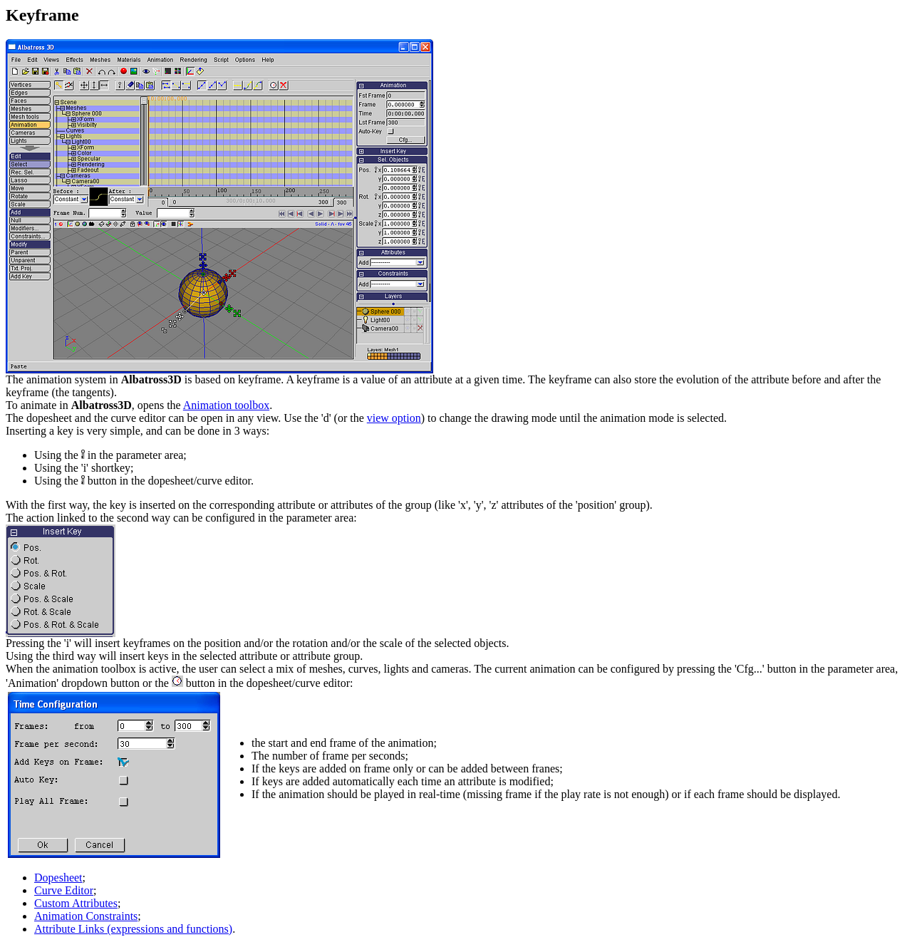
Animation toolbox (226, 405)
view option (394, 418)
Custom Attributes (76, 903)
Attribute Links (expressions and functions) (133, 929)
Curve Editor (63, 890)
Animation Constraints (86, 916)
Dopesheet (58, 877)
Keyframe (42, 15)
